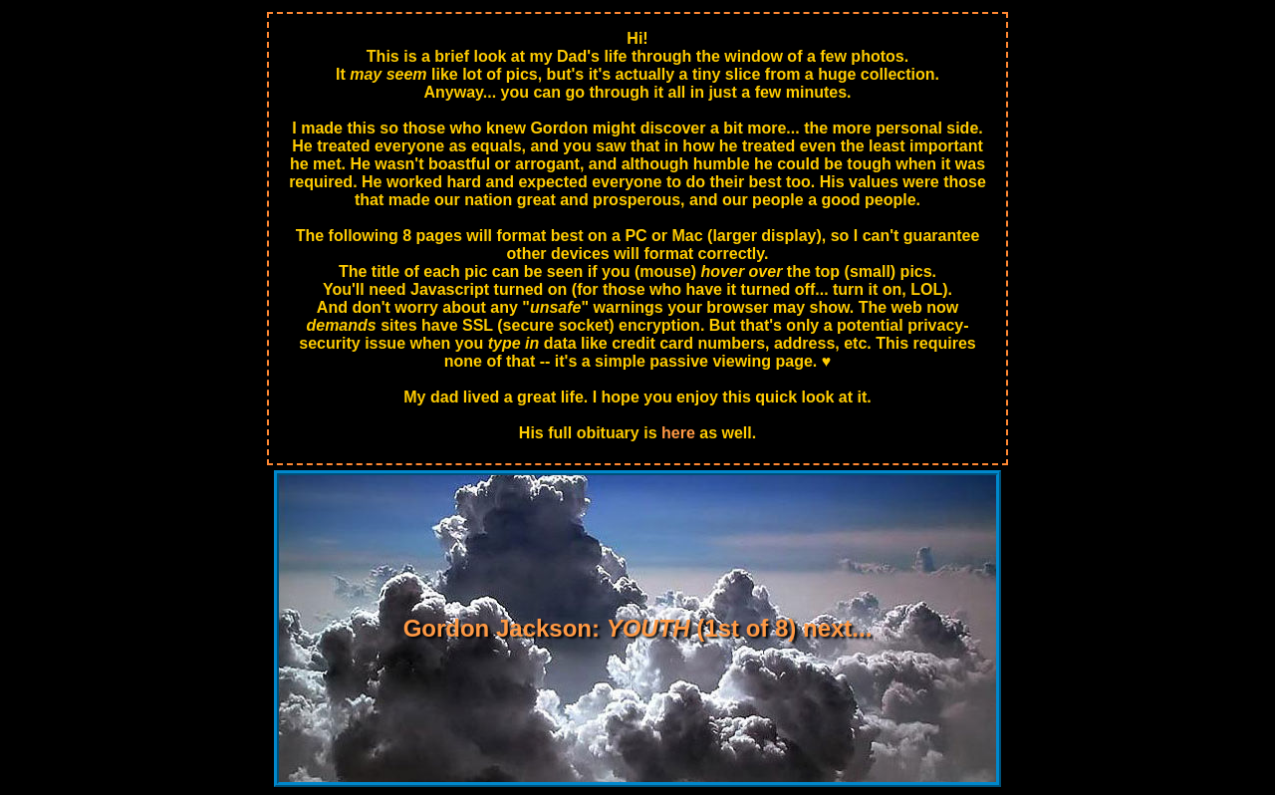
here (678, 432)
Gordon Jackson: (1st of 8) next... (638, 628)
